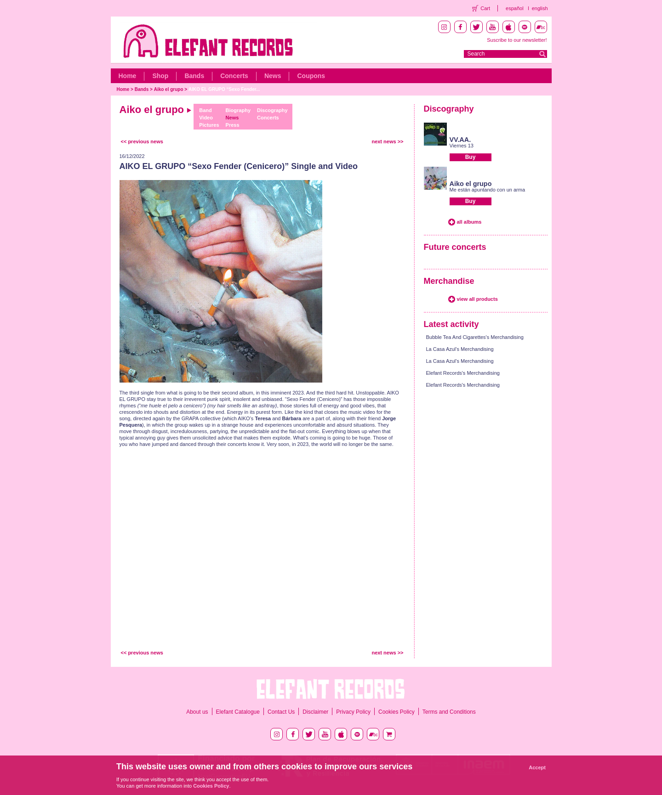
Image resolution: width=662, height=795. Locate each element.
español (515, 8)
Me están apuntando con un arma (487, 189)
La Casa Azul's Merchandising (460, 349)
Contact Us (281, 712)
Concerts (234, 75)
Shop (160, 75)
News (272, 75)
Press (233, 125)
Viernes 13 (462, 145)
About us (197, 712)
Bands (194, 75)
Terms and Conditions (449, 712)
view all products (477, 299)
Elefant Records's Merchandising (463, 373)
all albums (469, 222)
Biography (238, 110)
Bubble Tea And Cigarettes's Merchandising (475, 337)
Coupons (311, 75)
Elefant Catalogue (238, 712)
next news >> (387, 141)
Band (205, 110)
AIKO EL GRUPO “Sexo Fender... (224, 89)
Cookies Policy (396, 712)
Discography (272, 110)
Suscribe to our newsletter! (517, 40)
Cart (485, 8)
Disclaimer (315, 712)
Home (128, 75)
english (540, 8)
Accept (537, 767)
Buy (470, 157)
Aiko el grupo (168, 89)
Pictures (209, 125)
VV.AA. (460, 139)
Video (206, 117)
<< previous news (142, 141)
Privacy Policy (353, 712)
